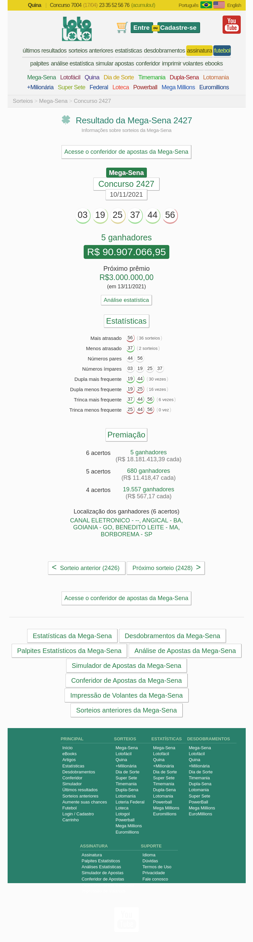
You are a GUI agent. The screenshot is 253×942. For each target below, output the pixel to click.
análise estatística (72, 63)
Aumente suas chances (84, 801)
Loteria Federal (129, 801)
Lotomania (216, 77)
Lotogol (122, 813)
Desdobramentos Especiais (108, 884)
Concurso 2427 (92, 101)
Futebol (69, 807)
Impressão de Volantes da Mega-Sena (126, 695)
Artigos (68, 759)
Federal (99, 87)
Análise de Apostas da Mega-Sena (185, 650)
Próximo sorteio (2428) (166, 567)
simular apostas (115, 63)
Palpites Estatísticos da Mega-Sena (69, 650)
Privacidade (154, 872)
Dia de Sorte (119, 77)
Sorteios (23, 101)
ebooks (214, 63)
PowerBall (198, 801)
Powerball (145, 87)
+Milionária (40, 87)
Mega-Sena (41, 77)
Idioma (149, 854)
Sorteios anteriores (80, 796)
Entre (141, 27)
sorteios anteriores (90, 50)
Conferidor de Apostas (103, 879)
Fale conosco (155, 879)
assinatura (199, 50)
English (234, 5)
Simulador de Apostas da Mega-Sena (126, 665)
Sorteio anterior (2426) (86, 567)
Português (188, 5)
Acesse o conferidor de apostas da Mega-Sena (126, 151)
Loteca (120, 87)
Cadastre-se (178, 27)
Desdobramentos (78, 771)
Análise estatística (126, 300)
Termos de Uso (157, 866)
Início (67, 747)
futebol (222, 50)
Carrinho (70, 819)
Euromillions (214, 87)
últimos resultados (44, 50)
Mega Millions (178, 87)
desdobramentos (164, 50)
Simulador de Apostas (102, 872)
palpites (39, 63)
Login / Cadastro (78, 813)
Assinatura (92, 854)
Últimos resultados (80, 789)
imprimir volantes (182, 63)
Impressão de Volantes (103, 890)
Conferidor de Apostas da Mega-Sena (126, 680)
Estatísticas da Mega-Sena (72, 635)
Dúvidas (150, 860)
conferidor (148, 63)
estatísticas (128, 50)
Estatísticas (73, 765)
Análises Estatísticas (101, 866)
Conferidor (72, 777)
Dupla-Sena (184, 77)
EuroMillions (200, 813)
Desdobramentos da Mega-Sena (172, 635)
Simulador (72, 783)
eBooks (69, 753)
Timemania (151, 77)
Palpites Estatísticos (101, 860)
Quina (92, 77)
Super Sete (71, 87)
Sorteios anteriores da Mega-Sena (126, 710)
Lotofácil (70, 77)
